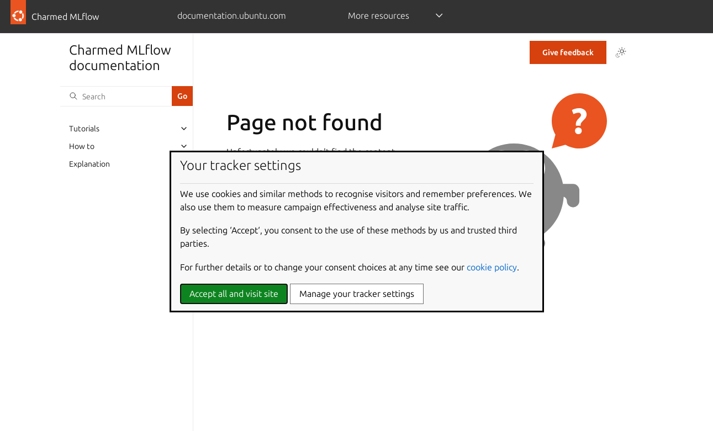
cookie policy (492, 267)
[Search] (116, 96)
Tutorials (84, 128)
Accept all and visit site (233, 294)
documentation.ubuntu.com (231, 15)
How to (81, 146)
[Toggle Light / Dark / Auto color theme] (620, 52)
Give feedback (568, 52)
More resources (378, 15)
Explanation (89, 163)
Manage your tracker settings (356, 294)
